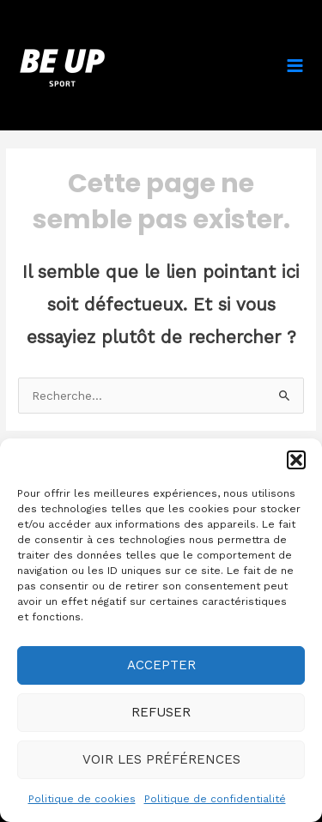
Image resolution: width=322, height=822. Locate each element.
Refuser (161, 712)
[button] (296, 459)
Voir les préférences (161, 759)
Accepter (161, 665)
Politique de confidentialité (215, 799)
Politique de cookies (82, 799)
